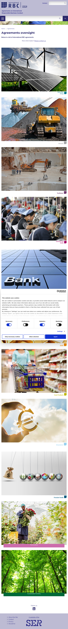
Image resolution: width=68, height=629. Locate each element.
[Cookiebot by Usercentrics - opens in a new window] (58, 291)
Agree (55, 336)
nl (65, 18)
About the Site (13, 617)
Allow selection (34, 336)
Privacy (10, 621)
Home (3, 28)
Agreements (10, 28)
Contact (44, 3)
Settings (60, 331)
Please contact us (40, 41)
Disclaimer (11, 624)
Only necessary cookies (12, 336)
